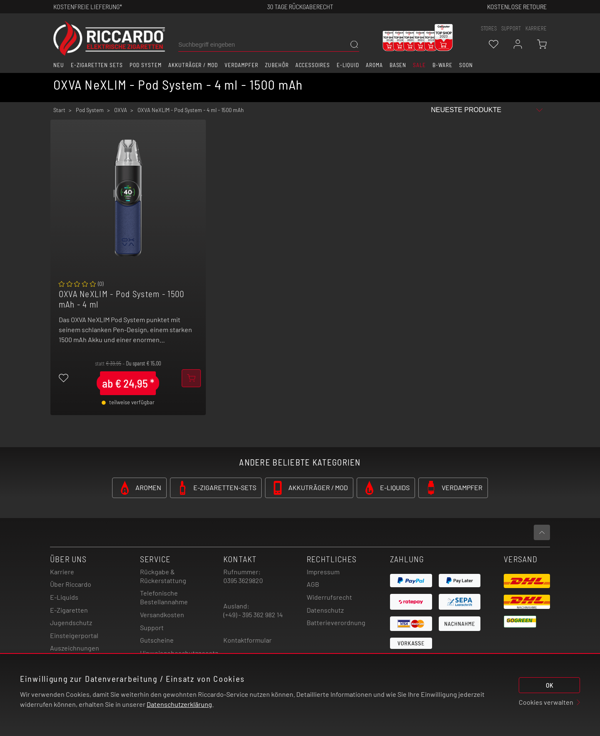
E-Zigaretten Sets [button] (97, 65)
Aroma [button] (374, 65)
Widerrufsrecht (329, 597)
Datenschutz (325, 610)
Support (152, 627)
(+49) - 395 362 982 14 (253, 614)
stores (489, 28)
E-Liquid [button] (348, 65)
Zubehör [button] (277, 65)
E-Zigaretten (69, 610)
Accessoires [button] (312, 65)
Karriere (536, 28)
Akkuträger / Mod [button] (193, 65)
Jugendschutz (71, 622)
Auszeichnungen (74, 648)
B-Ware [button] (442, 65)
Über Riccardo (70, 584)
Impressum (323, 572)
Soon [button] (466, 65)
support (511, 28)
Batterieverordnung (336, 622)
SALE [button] (419, 65)
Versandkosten (162, 614)
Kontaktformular (247, 640)
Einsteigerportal (74, 635)
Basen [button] (398, 65)
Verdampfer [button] (241, 65)
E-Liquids (64, 597)
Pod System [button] (146, 65)
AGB (313, 584)
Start (59, 110)
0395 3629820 (243, 580)
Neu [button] (58, 65)
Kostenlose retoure (517, 6)
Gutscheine (157, 640)
